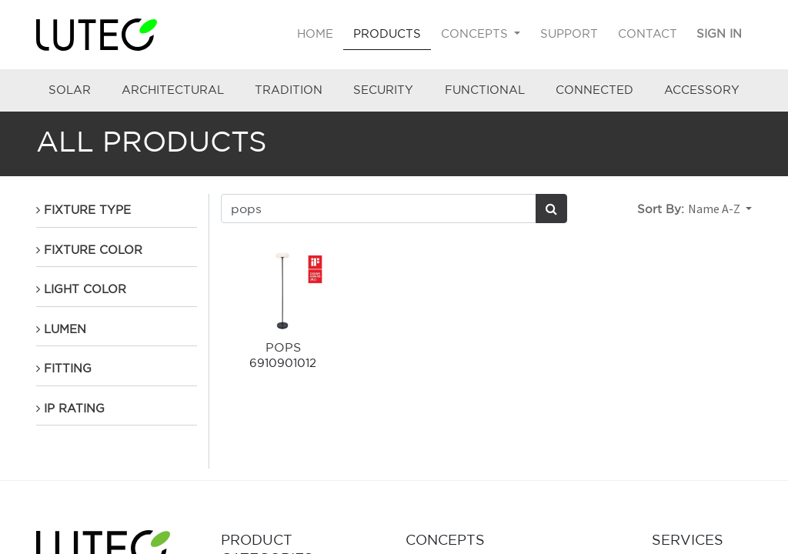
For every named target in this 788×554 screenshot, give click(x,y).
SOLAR (69, 89)
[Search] (551, 208)
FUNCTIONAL (485, 89)
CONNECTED (594, 89)
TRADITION (288, 89)
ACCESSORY (702, 89)
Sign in (719, 33)
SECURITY (383, 89)
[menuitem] (316, 34)
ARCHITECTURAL (173, 89)
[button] (720, 208)
